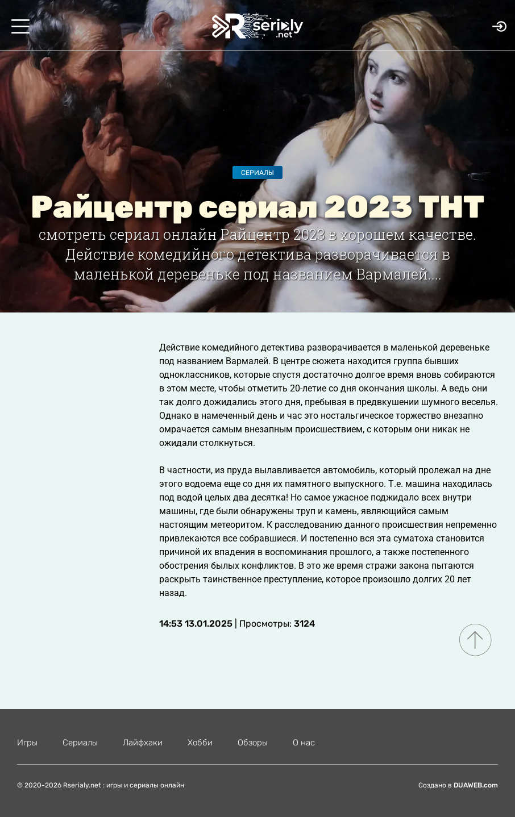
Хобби (200, 742)
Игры (27, 742)
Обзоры (253, 742)
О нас (304, 742)
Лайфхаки (143, 742)
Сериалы (257, 173)
